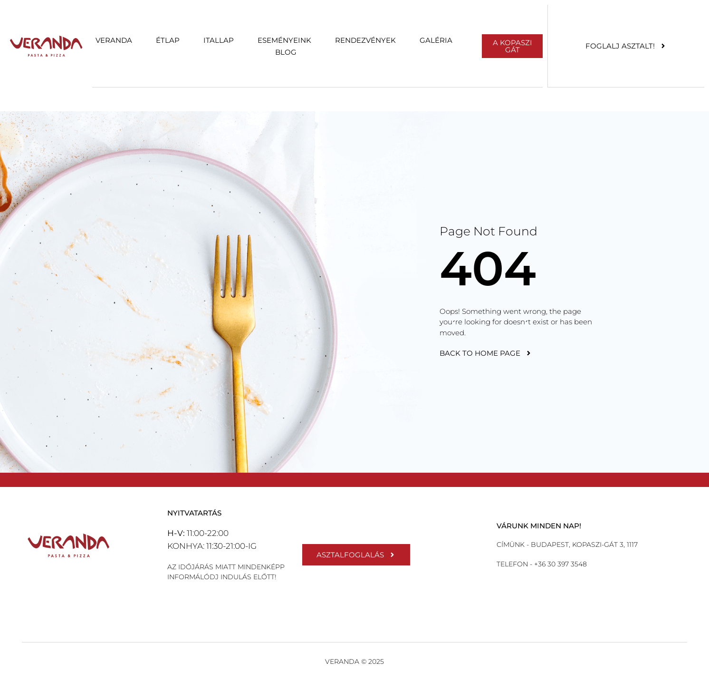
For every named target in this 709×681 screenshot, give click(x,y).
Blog (286, 52)
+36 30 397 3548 (559, 564)
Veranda (114, 40)
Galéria (436, 40)
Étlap (168, 40)
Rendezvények (365, 40)
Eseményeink (284, 40)
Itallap (218, 40)
